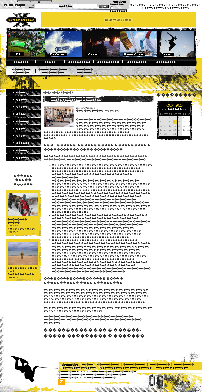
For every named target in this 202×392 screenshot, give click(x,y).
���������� (79, 62)
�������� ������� (79, 367)
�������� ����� (186, 5)
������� (137, 5)
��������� (137, 62)
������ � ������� (172, 367)
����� (50, 62)
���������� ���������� (166, 7)
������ (21, 121)
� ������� (158, 5)
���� (19, 92)
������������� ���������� (126, 367)
